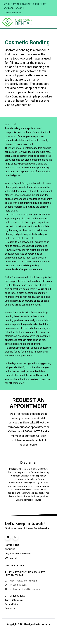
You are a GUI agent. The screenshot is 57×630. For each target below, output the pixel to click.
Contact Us (10, 608)
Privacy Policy (11, 604)
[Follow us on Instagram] (15, 537)
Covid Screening (13, 12)
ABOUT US (10, 549)
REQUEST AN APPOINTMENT (19, 553)
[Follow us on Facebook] (8, 537)
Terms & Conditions (14, 600)
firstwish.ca (44, 624)
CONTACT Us (11, 558)
